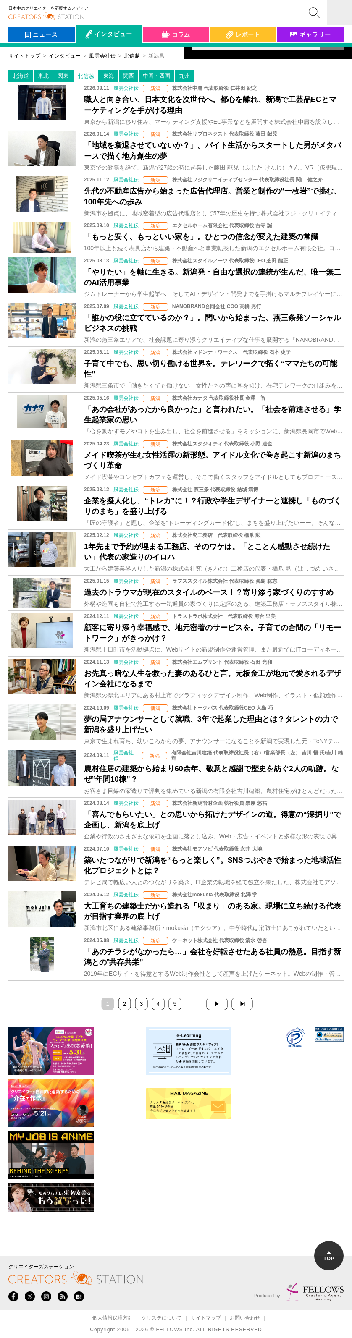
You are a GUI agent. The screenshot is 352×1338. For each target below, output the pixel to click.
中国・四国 (156, 76)
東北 (43, 76)
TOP (328, 1256)
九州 (184, 76)
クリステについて (162, 1318)
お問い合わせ (245, 1318)
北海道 (21, 76)
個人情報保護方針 (112, 1318)
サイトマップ (206, 1318)
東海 (108, 76)
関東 (63, 76)
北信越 (86, 76)
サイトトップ (24, 56)
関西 (128, 76)
